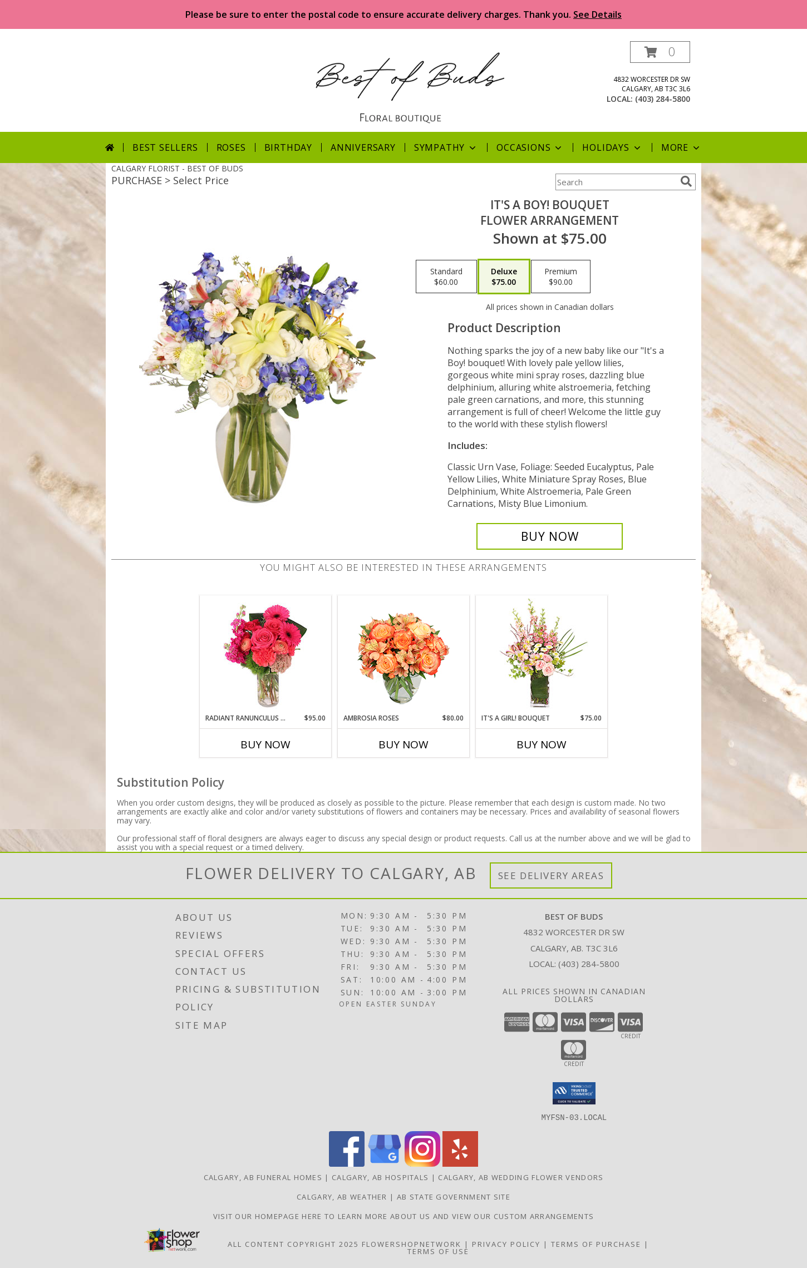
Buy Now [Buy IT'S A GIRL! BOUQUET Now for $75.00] (541, 744)
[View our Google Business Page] (384, 1163)
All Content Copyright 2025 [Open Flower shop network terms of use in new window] (293, 1244)
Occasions (530, 147)
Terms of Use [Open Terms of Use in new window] (438, 1251)
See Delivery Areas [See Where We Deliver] (551, 875)
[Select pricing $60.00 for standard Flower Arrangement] (446, 276)
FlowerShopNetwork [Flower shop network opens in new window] (411, 1244)
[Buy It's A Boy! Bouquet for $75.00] (549, 536)
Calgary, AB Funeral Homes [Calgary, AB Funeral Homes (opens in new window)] (263, 1177)
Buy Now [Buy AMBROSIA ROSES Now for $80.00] (403, 744)
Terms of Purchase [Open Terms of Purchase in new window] (596, 1244)
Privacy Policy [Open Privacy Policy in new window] (506, 1244)
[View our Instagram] (422, 1163)
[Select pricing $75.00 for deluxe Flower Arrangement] (504, 276)
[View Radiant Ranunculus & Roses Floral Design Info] (265, 654)
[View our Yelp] (460, 1163)
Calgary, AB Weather (342, 1196)
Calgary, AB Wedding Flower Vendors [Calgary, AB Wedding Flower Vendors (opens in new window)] (520, 1177)
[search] (686, 181)
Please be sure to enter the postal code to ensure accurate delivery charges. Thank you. (403, 14)
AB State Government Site (453, 1196)
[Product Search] (615, 182)
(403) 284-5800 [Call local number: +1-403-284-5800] (662, 98)
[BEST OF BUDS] (407, 86)
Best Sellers (165, 147)
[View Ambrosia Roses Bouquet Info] (403, 654)
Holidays (612, 147)
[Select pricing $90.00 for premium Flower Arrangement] (561, 276)
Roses (231, 147)
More (681, 147)
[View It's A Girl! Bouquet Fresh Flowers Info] (541, 654)
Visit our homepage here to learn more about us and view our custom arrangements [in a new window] (403, 1216)
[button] (660, 52)
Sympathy (446, 147)
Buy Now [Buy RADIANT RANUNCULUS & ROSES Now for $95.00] (265, 744)
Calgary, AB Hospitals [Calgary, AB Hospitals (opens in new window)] (380, 1177)
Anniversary (363, 147)
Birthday (288, 147)
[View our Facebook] (347, 1163)
